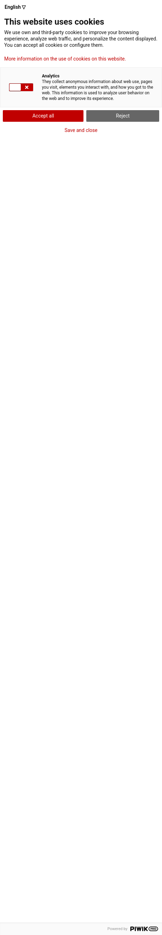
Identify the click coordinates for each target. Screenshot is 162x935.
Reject (123, 116)
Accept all (43, 116)
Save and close (81, 130)
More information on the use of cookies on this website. (65, 59)
